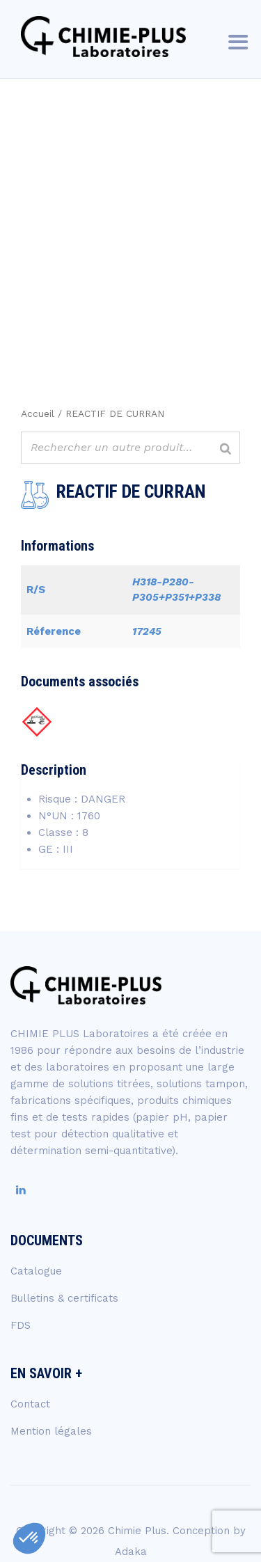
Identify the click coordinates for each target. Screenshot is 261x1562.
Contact (30, 1404)
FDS (20, 1325)
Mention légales (51, 1431)
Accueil (37, 413)
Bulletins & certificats (64, 1298)
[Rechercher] (225, 449)
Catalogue (36, 1271)
